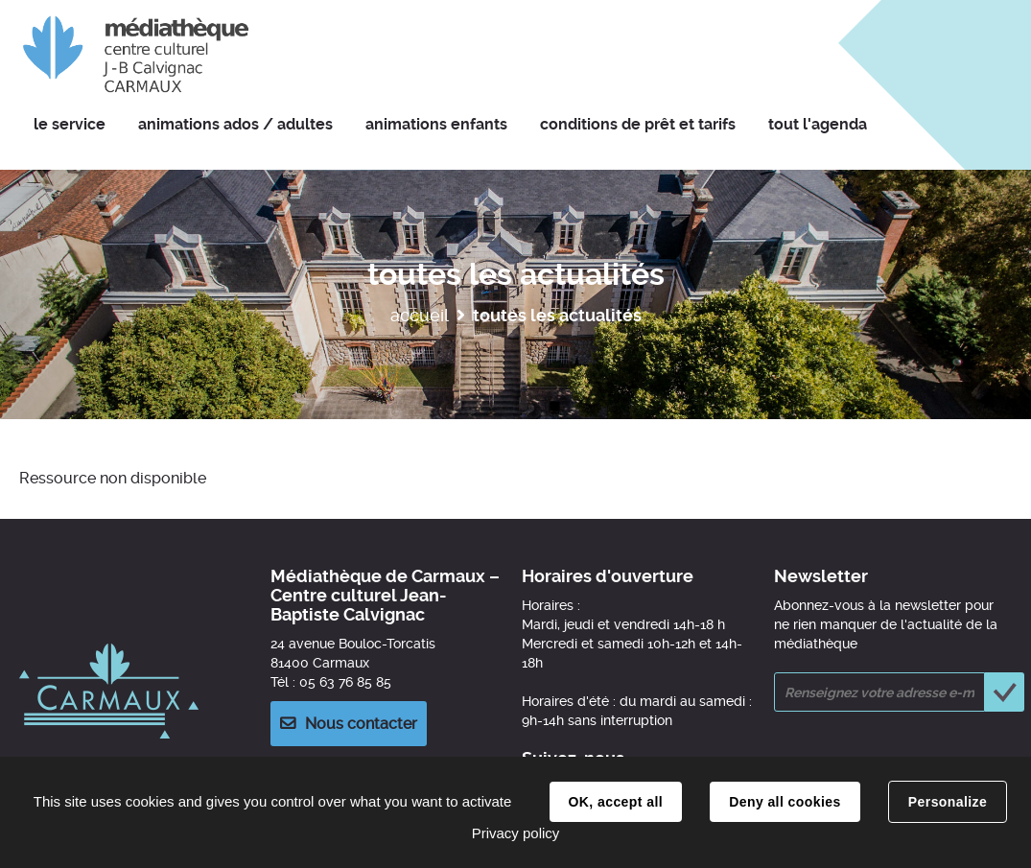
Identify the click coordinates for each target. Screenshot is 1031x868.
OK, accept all (616, 801)
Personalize (947, 801)
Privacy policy (516, 833)
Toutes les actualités (557, 315)
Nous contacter (361, 724)
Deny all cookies (784, 801)
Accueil (419, 315)
